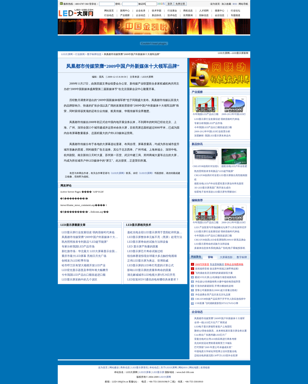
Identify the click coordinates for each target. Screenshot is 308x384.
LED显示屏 (158, 372)
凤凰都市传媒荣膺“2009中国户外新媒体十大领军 (219, 318)
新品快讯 (156, 15)
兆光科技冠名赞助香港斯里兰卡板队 (213, 343)
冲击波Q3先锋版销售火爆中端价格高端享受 (217, 281)
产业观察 (125, 15)
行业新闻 (80, 54)
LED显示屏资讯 (140, 367)
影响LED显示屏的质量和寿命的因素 (149, 270)
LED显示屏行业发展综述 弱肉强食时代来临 (88, 232)
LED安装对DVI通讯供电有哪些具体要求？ (153, 279)
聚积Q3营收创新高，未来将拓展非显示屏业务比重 (220, 330)
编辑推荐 (197, 200)
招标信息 (204, 15)
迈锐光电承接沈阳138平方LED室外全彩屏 (216, 355)
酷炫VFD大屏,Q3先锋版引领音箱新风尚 (215, 277)
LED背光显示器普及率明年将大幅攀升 (85, 270)
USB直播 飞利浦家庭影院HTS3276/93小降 (216, 303)
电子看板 (233, 248)
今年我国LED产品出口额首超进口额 (83, 274)
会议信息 (219, 15)
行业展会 (172, 10)
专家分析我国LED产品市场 (78, 246)
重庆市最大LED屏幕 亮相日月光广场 (84, 255)
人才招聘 (204, 10)
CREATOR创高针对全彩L (206, 166)
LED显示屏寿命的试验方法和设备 (147, 241)
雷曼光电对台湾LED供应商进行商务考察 (215, 339)
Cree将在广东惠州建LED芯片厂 (210, 334)
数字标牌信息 (94, 54)
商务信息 (125, 367)
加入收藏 (226, 4)
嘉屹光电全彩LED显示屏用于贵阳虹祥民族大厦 (156, 232)
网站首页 (109, 10)
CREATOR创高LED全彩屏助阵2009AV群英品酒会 (220, 239)
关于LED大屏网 (169, 367)
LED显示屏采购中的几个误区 (79, 279)
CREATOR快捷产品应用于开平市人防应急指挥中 (220, 299)
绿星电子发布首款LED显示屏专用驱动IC (215, 191)
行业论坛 (235, 10)
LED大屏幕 (145, 372)
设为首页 (215, 4)
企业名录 (140, 10)
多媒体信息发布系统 (204, 248)
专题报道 (235, 15)
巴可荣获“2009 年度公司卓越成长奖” (213, 347)
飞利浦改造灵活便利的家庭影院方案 (214, 273)
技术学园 (156, 10)
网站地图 (194, 367)
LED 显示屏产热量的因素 (142, 246)
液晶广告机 (222, 248)
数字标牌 (242, 257)
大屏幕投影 (226, 257)
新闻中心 (125, 10)
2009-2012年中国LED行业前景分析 (212, 131)
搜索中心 (219, 10)
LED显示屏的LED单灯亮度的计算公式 (150, 265)
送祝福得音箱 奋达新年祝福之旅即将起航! (217, 268)
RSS (235, 4)
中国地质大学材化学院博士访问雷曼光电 (215, 351)
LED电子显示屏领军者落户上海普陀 (213, 326)
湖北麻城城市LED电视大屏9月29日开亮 (151, 274)
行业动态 (109, 15)
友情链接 (205, 367)
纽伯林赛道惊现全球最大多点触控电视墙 (152, 255)
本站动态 (154, 367)
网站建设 (114, 367)
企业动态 (140, 15)
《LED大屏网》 (118, 173)
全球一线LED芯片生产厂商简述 (210, 322)
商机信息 (188, 10)
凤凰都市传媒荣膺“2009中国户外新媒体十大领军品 (92, 237)
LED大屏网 (67, 54)
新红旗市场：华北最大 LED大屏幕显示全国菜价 (91, 251)
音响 (210, 257)
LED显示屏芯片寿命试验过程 (145, 251)
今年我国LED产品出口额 (205, 114)
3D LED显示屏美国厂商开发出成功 (212, 187)
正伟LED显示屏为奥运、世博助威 (147, 260)
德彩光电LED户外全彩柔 (234, 166)
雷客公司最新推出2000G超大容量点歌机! (216, 290)
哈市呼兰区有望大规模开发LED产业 (83, 265)
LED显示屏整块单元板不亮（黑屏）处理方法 (154, 237)
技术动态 (172, 15)
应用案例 (188, 15)
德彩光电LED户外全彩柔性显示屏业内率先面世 (219, 183)
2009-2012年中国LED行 (234, 114)
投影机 (241, 248)
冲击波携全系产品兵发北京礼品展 (212, 294)
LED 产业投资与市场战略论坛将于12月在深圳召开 (220, 227)
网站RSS (183, 367)
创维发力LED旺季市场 (75, 260)
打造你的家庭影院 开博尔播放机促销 (214, 286)
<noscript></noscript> (122, 204)
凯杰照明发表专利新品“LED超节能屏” (85, 241)
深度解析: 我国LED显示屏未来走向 (212, 135)
